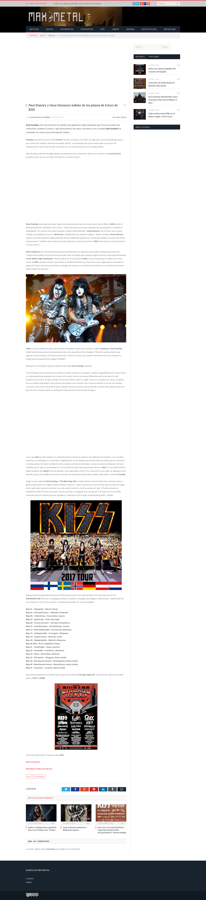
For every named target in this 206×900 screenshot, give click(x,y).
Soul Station (39, 776)
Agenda (130, 29)
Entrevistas (66, 29)
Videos (123, 117)
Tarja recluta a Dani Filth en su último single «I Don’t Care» (161, 115)
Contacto (30, 878)
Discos (49, 29)
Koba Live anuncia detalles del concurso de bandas (77, 3)
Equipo (29, 882)
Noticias (34, 29)
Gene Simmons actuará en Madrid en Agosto (74, 828)
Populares (154, 56)
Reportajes (170, 29)
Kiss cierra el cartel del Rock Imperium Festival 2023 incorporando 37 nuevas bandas (112, 830)
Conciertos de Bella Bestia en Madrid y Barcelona (161, 84)
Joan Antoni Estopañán (40, 117)
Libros (115, 29)
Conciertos (87, 29)
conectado (50, 849)
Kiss (29, 776)
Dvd (102, 29)
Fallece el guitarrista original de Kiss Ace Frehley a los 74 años (42, 828)
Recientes (140, 56)
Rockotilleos (149, 29)
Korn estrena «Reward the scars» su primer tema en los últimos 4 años (163, 99)
